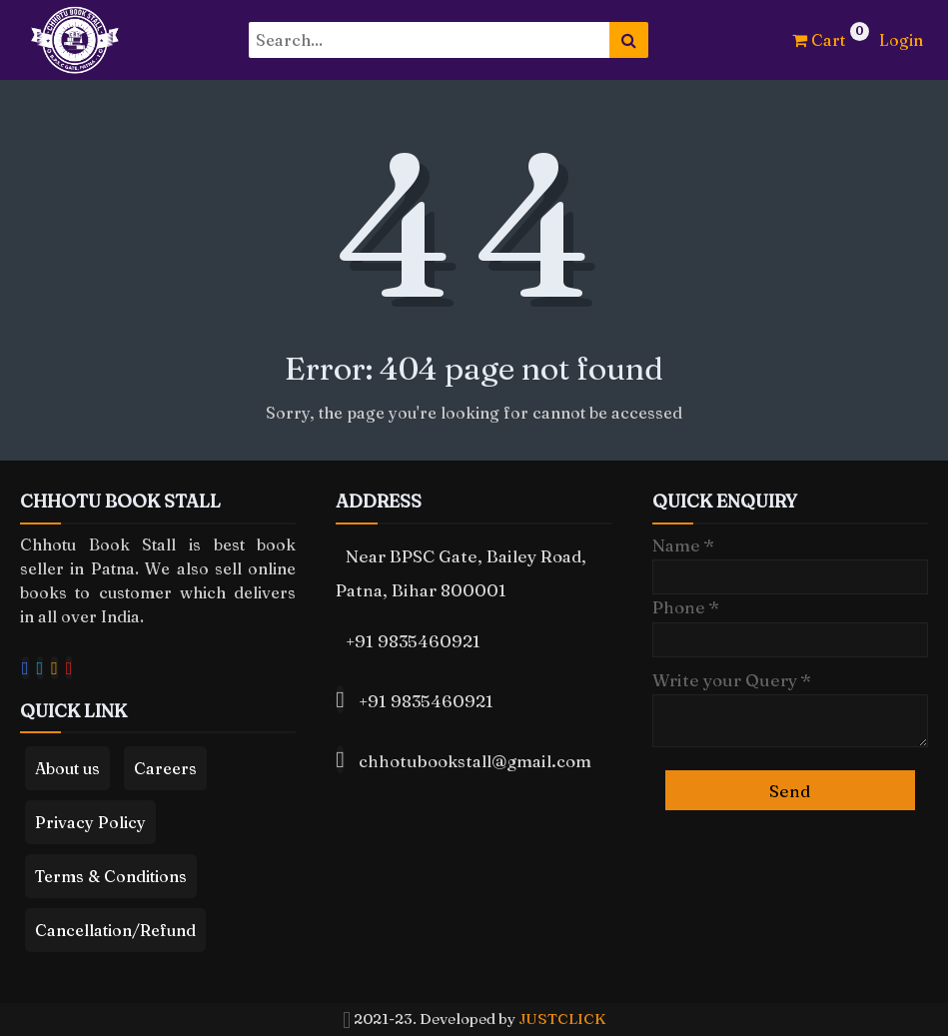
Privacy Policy (90, 822)
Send (789, 790)
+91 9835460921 (413, 640)
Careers (165, 768)
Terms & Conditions (111, 876)
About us (67, 768)
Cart (818, 40)
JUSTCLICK (561, 1018)
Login (901, 40)
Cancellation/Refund (115, 930)
